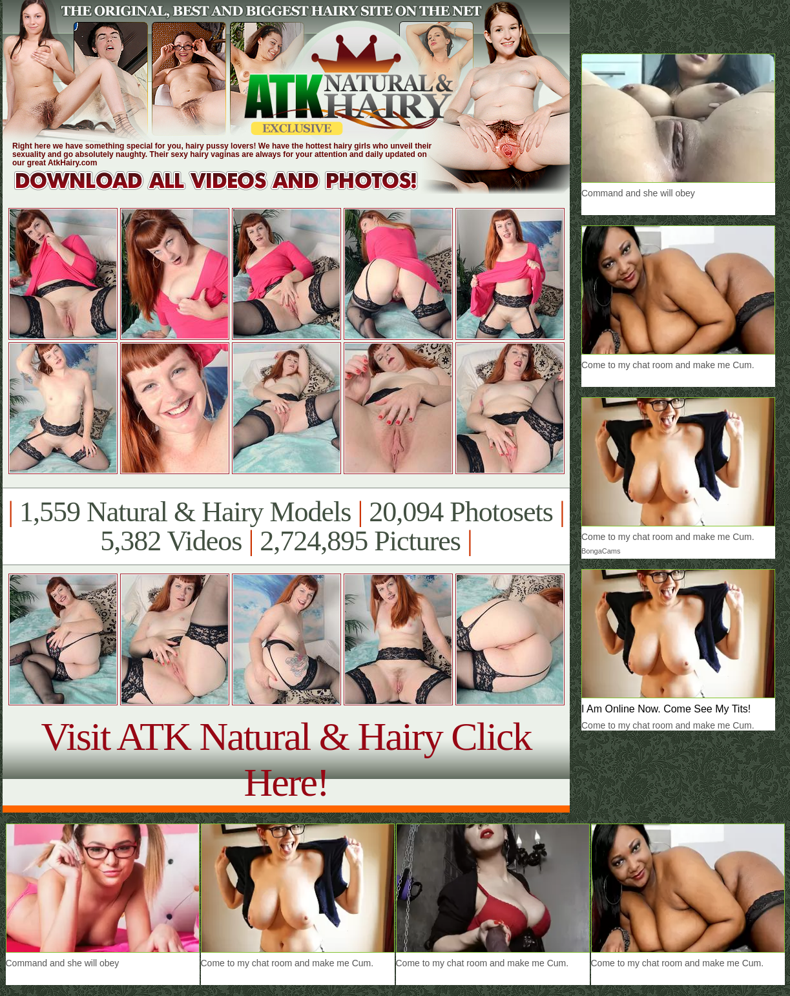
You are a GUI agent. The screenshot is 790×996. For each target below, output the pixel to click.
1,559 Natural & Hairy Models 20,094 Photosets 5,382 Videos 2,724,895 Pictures (286, 526)
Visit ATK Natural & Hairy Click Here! (286, 759)
